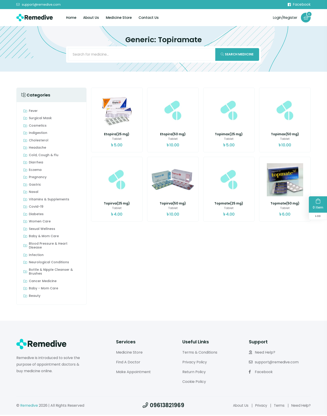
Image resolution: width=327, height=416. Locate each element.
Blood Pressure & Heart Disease (48, 247)
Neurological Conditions (49, 263)
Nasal (33, 193)
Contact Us (149, 17)
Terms (277, 406)
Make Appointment (133, 373)
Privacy (258, 406)
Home (71, 17)
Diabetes (36, 215)
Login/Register (284, 17)
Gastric (35, 186)
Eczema (35, 171)
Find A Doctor (128, 363)
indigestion (38, 134)
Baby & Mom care (44, 237)
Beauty (34, 297)
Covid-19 (36, 208)
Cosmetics (38, 127)
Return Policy (194, 373)
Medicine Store (119, 17)
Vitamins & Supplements (49, 201)
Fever (33, 112)
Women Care (40, 223)
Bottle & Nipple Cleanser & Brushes (51, 273)
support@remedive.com (38, 4)
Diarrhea (36, 164)
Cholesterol (38, 142)
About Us (91, 17)
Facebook (299, 4)
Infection (36, 256)
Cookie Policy (194, 382)
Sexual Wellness (42, 230)
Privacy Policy (194, 363)
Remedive (29, 406)
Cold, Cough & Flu (43, 156)
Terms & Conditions (199, 353)
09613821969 (163, 406)
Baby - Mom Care (43, 290)
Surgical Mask (40, 119)
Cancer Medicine (43, 282)
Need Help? (262, 353)
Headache (37, 149)
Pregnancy (38, 178)
